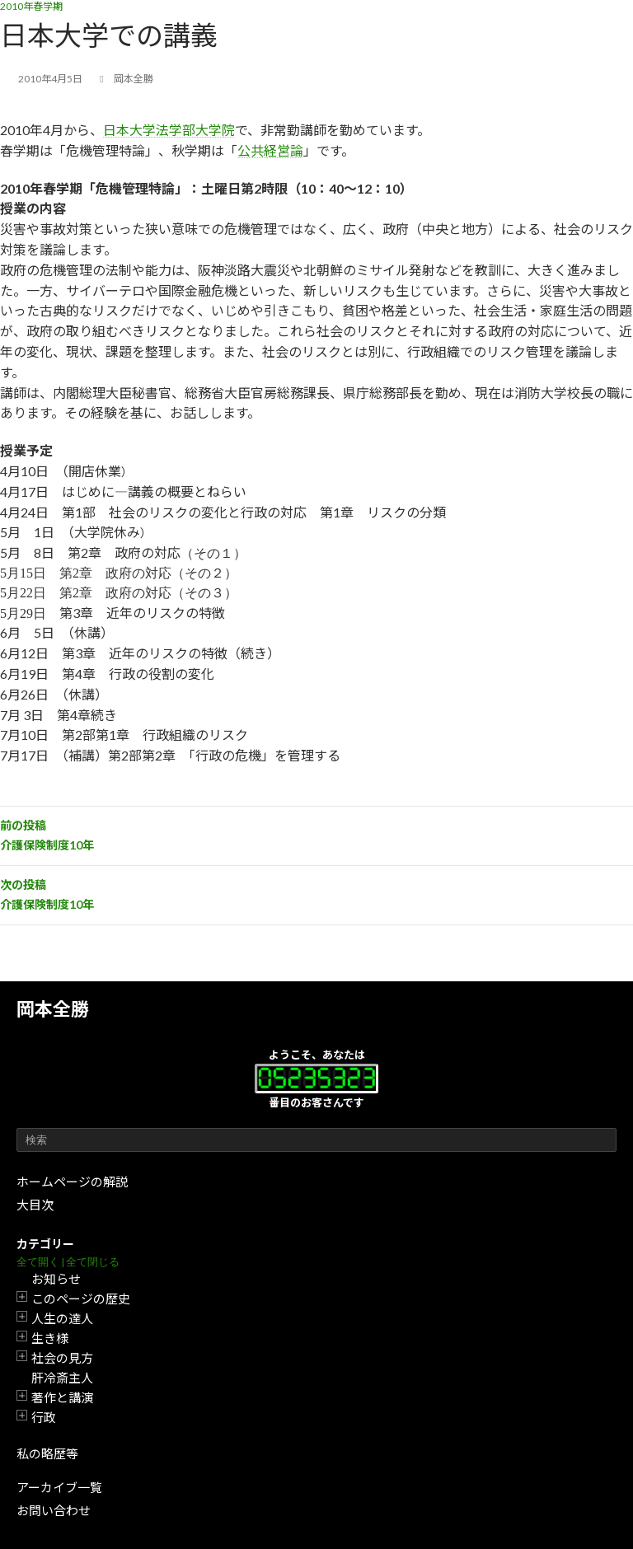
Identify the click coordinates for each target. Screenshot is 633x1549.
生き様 (49, 1338)
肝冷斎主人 (62, 1377)
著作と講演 (62, 1397)
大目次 (35, 1204)
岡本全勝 (52, 1009)
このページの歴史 (80, 1298)
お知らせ (56, 1278)
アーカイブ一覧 (59, 1487)
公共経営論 (270, 150)
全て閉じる (93, 1262)
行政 (43, 1417)
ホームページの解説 (72, 1181)
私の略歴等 (47, 1453)
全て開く (37, 1262)
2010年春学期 (31, 6)
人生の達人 (62, 1318)
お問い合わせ (53, 1510)
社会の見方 (62, 1357)
